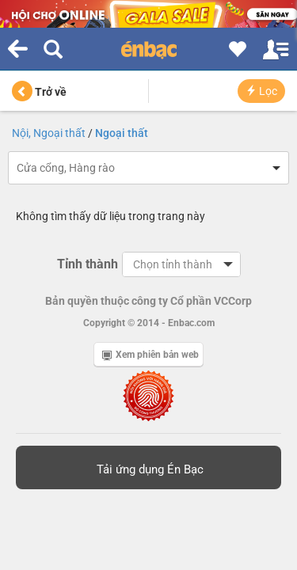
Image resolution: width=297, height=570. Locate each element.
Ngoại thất (121, 133)
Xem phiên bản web (150, 354)
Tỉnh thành (87, 264)
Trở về (39, 92)
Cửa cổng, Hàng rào (66, 168)
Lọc (261, 91)
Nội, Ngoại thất (49, 133)
